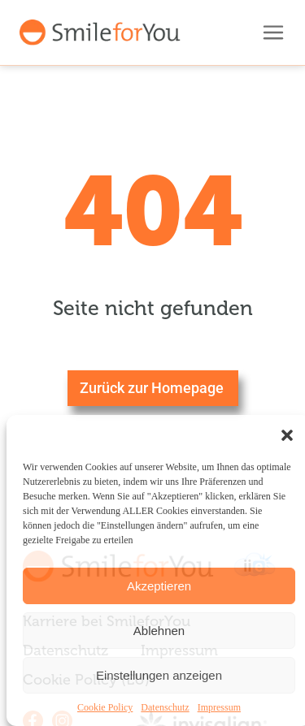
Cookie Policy (105, 707)
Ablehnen (159, 630)
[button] (287, 435)
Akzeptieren (159, 586)
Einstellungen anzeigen (159, 675)
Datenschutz (165, 707)
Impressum (219, 707)
